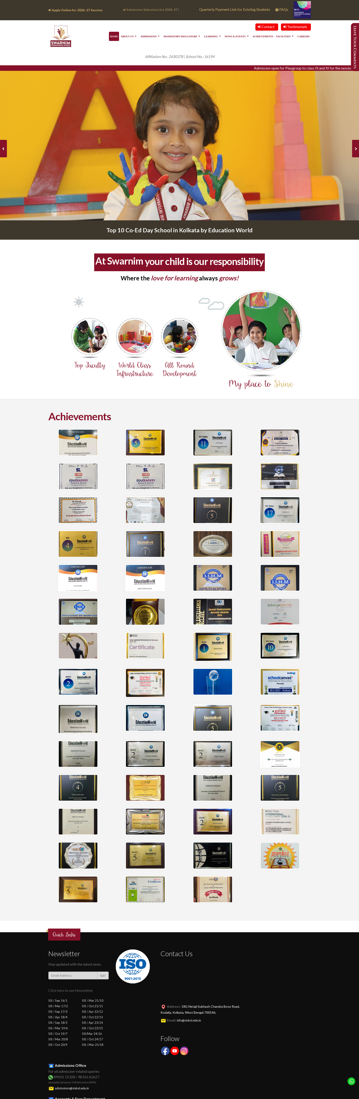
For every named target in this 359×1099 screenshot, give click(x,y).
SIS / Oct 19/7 (57, 1034)
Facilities (283, 36)
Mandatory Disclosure (180, 36)
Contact (266, 26)
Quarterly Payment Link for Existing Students (234, 9)
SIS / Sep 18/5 (57, 1022)
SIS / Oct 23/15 (92, 1028)
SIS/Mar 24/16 (92, 1034)
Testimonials (295, 26)
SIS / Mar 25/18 (92, 1045)
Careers (304, 36)
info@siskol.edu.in (189, 1020)
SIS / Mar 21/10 (92, 1000)
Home (114, 36)
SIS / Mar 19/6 (58, 1028)
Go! (103, 975)
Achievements (263, 36)
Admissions (148, 36)
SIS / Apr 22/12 (92, 1011)
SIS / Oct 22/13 (92, 1017)
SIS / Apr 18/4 (57, 1017)
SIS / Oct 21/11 (92, 1006)
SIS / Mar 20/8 (58, 1039)
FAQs (282, 9)
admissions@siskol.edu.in (72, 1088)
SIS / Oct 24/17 (92, 1039)
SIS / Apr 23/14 (92, 1022)
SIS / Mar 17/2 (58, 1006)
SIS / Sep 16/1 (57, 1000)
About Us (127, 36)
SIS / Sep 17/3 (57, 1011)
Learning (211, 36)
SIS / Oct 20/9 (57, 1045)
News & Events (235, 36)
